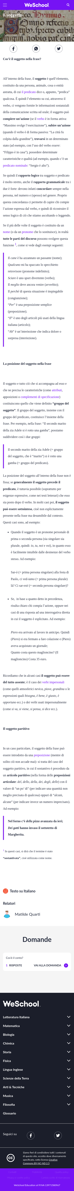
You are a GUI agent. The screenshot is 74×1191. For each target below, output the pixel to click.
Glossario (9, 1113)
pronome (27, 232)
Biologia (8, 1034)
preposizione (42, 755)
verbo (40, 118)
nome (6, 232)
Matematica (11, 1026)
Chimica (8, 1043)
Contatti (12, 1172)
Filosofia (9, 1104)
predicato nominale (15, 165)
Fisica (7, 1061)
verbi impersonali (53, 682)
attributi (57, 390)
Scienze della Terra (16, 1078)
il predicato (29, 92)
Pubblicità (37, 1172)
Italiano (30, 891)
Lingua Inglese (13, 1069)
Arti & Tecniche (13, 1087)
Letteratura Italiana (16, 1017)
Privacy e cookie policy (18, 1177)
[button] (5, 5)
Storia (7, 1052)
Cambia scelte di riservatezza (55, 1177)
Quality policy (61, 1172)
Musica (8, 1096)
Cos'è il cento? (14, 957)
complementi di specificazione (40, 397)
